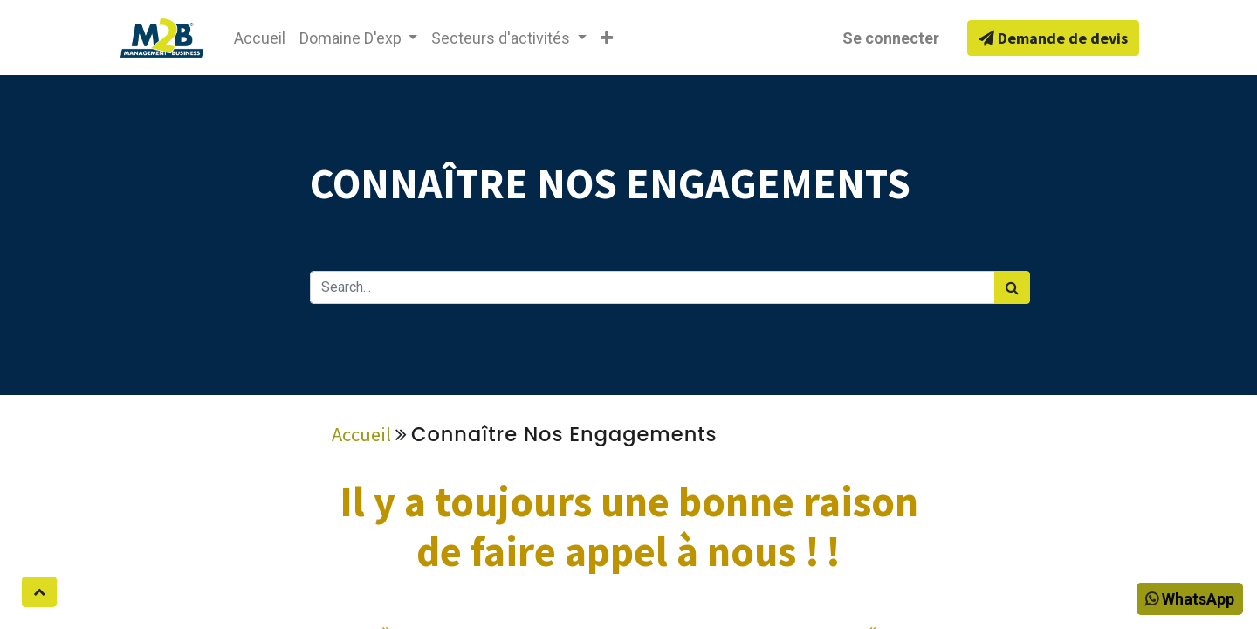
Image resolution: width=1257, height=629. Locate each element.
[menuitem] (259, 38)
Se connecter (890, 38)
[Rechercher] (1012, 287)
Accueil (361, 434)
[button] (607, 38)
